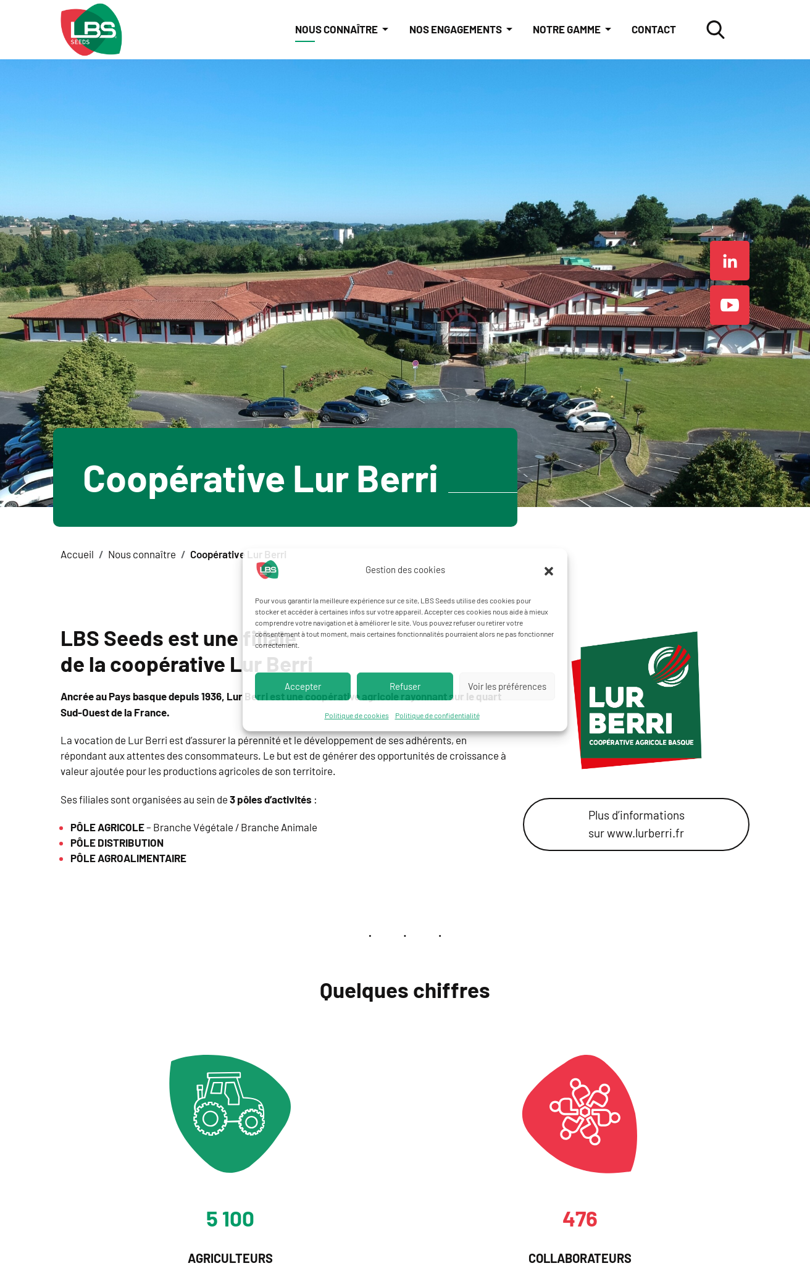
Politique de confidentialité (437, 714)
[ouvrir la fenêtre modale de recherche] (716, 30)
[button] (549, 569)
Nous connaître (337, 29)
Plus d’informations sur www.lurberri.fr (636, 823)
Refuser (405, 686)
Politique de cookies (357, 714)
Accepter (303, 686)
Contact (654, 29)
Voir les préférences (507, 686)
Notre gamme (568, 29)
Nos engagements (456, 29)
